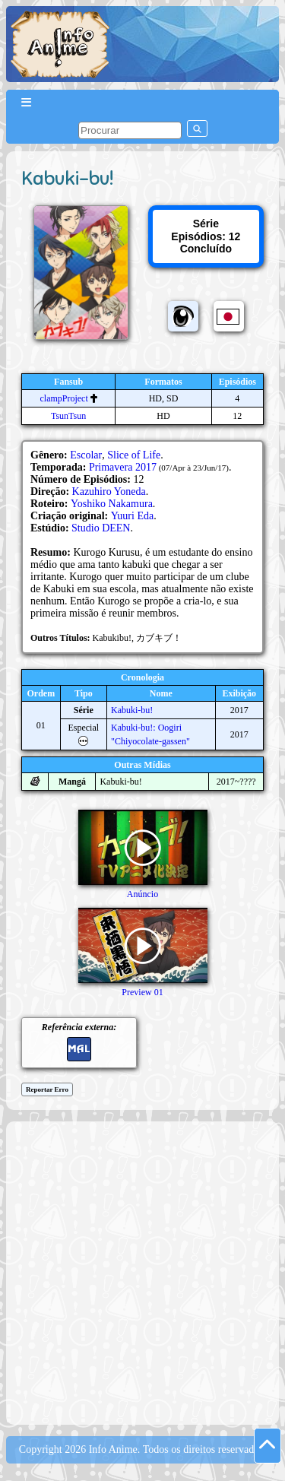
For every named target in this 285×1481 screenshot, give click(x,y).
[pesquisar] (130, 130)
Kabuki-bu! (132, 710)
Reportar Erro (47, 1089)
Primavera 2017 (123, 467)
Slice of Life (133, 455)
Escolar (86, 455)
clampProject (63, 398)
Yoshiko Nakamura (112, 503)
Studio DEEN (100, 528)
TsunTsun (68, 416)
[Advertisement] (142, 1271)
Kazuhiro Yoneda (109, 491)
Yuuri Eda (132, 516)
